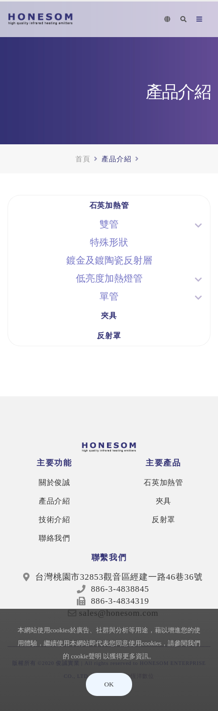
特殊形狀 (109, 242)
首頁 (82, 158)
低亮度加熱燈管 (109, 278)
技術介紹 (54, 519)
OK (109, 684)
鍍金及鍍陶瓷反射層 (109, 260)
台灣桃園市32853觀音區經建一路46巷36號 (118, 577)
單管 (109, 296)
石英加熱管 (109, 205)
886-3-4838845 (118, 589)
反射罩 (109, 335)
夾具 (109, 315)
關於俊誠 (54, 482)
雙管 (109, 224)
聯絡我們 (54, 538)
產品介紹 (54, 501)
